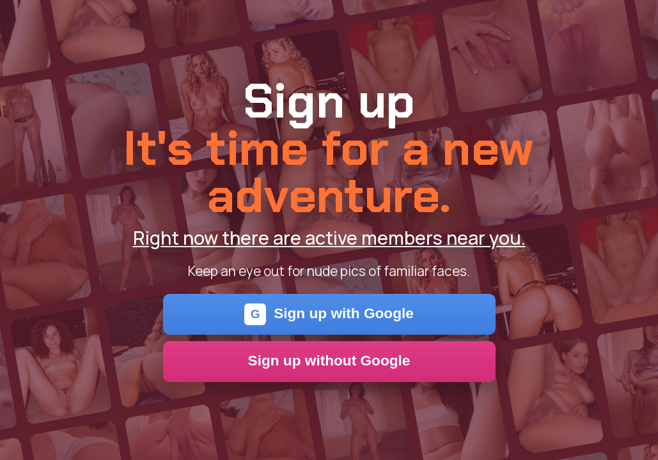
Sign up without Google (329, 361)
